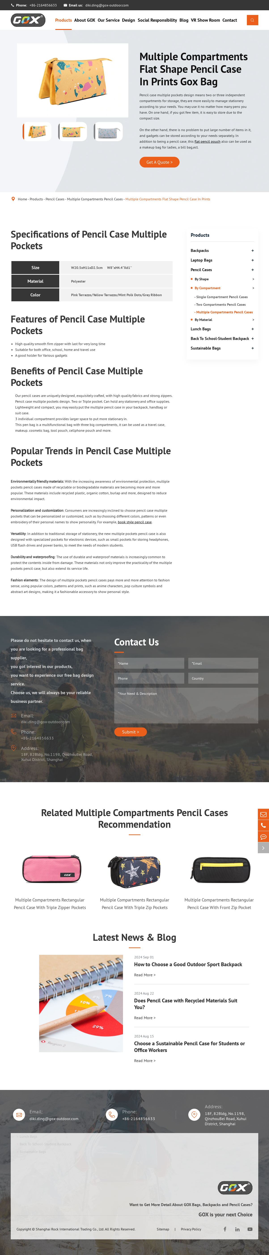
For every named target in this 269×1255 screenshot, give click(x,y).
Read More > (145, 974)
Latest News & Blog (134, 937)
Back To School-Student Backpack (220, 338)
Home (22, 199)
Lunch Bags (201, 328)
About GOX (84, 20)
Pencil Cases (55, 199)
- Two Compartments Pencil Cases (220, 304)
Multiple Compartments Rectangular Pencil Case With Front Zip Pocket (219, 903)
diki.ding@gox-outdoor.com (107, 5)
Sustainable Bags (206, 348)
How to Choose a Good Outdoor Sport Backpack (188, 964)
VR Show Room (205, 20)
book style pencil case (135, 522)
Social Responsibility (157, 20)
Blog (184, 20)
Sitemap (163, 1229)
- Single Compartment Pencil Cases (221, 297)
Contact (229, 20)
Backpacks (200, 250)
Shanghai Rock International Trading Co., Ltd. (70, 1229)
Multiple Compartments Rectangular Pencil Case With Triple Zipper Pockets (50, 903)
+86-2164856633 (43, 5)
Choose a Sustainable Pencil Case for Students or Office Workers (189, 1047)
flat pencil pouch (207, 141)
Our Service (109, 20)
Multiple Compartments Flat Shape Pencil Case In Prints (167, 199)
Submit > (130, 732)
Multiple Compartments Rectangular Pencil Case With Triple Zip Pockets (134, 903)
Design (128, 20)
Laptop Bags (201, 260)
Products (63, 20)
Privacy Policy (191, 1229)
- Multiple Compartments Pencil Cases (223, 312)
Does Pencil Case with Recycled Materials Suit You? (185, 1004)
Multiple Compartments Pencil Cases (95, 199)
